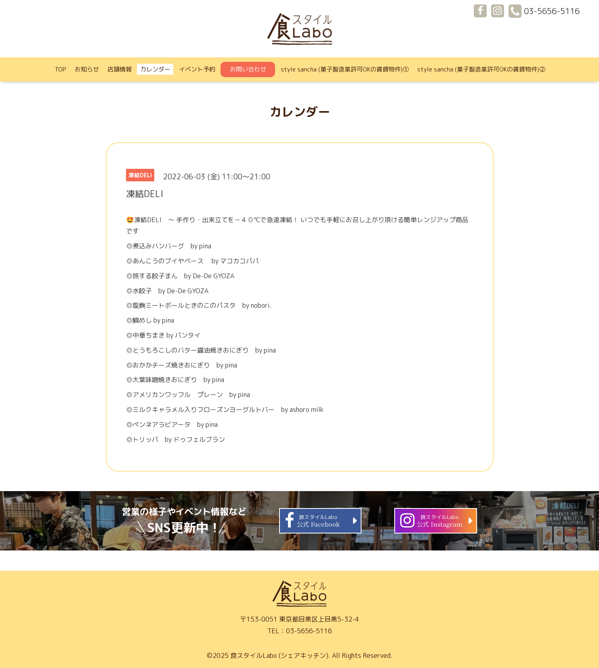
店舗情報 (119, 69)
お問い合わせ (248, 69)
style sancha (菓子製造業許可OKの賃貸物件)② (481, 69)
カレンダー (155, 69)
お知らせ (87, 69)
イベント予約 (197, 69)
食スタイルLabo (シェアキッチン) (279, 655)
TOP (60, 69)
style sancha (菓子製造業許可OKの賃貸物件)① (345, 69)
